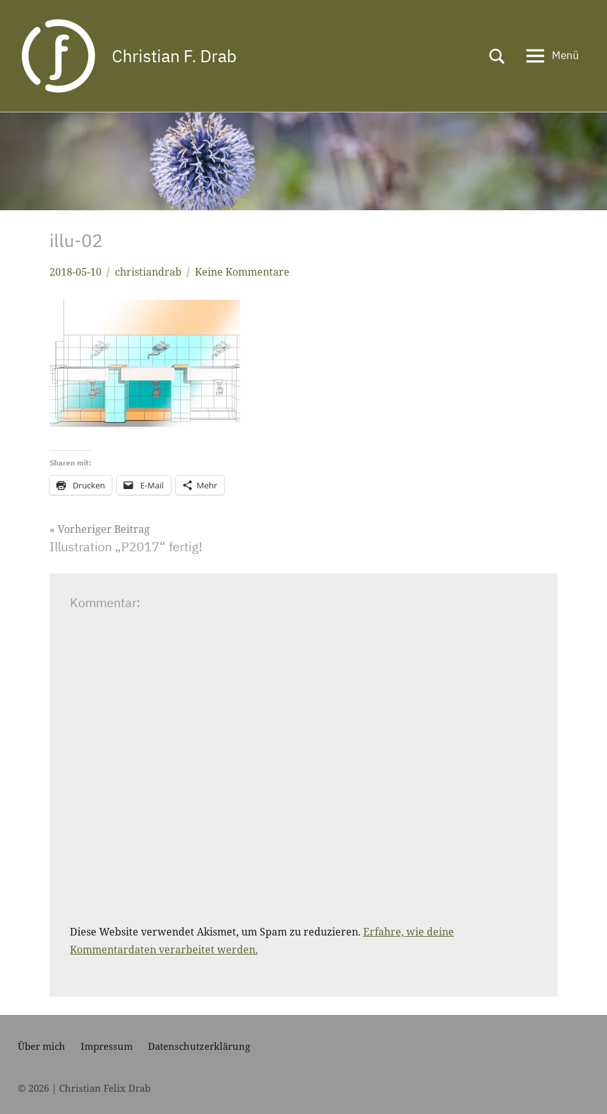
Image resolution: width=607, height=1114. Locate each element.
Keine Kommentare (242, 272)
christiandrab (148, 272)
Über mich (41, 1046)
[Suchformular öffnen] (497, 56)
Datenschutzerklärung (199, 1046)
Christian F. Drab (178, 55)
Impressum (107, 1046)
